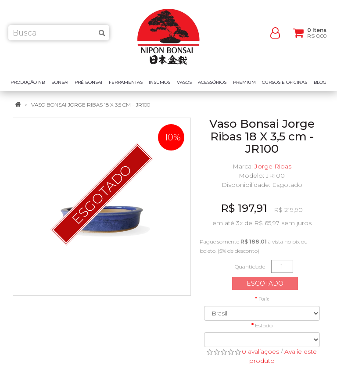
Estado (263, 325)
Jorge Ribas (273, 166)
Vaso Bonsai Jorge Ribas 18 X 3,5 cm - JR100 (90, 104)
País (263, 299)
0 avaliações (260, 351)
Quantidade (250, 266)
